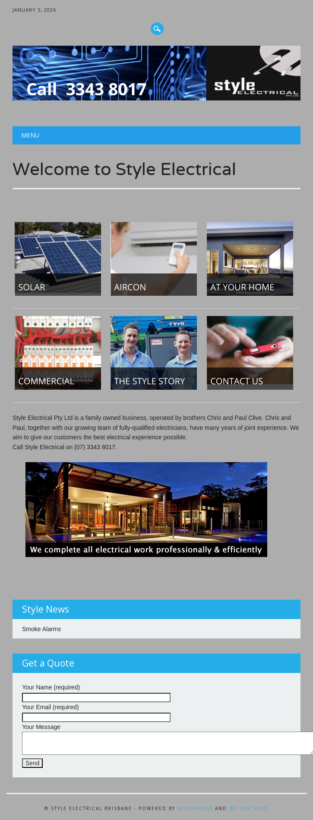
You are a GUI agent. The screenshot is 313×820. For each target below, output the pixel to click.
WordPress (195, 808)
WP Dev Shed (249, 808)
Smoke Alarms (41, 629)
